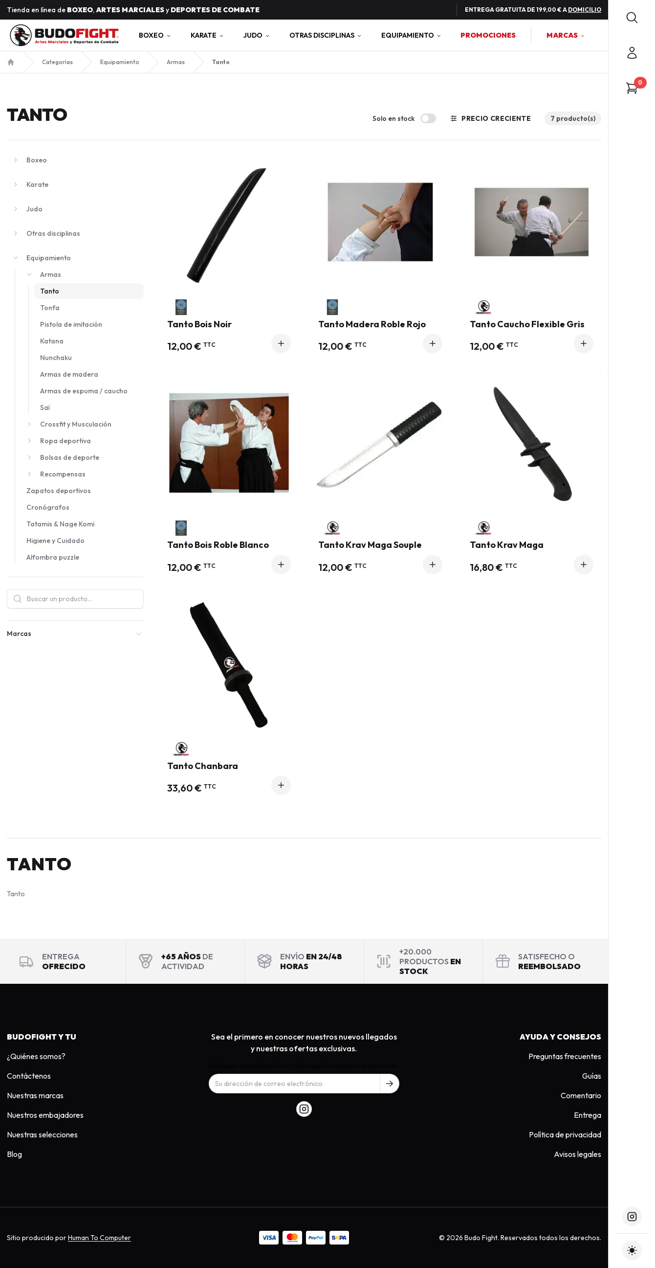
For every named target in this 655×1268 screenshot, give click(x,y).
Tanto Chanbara (229, 766)
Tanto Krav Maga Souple (380, 545)
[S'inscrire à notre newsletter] (389, 1083)
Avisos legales (577, 1154)
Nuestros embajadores (45, 1115)
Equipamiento (411, 35)
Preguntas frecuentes (564, 1056)
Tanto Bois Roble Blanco (229, 545)
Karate (207, 35)
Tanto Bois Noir (229, 324)
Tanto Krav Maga (531, 545)
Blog (14, 1154)
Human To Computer (99, 1237)
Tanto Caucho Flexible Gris (531, 324)
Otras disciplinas (325, 35)
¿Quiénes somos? (36, 1056)
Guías (591, 1076)
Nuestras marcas (35, 1095)
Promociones (488, 35)
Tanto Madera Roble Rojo (380, 324)
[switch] (428, 118)
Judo (256, 35)
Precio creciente (490, 118)
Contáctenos (29, 1076)
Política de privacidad (565, 1134)
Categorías (57, 62)
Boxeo (155, 35)
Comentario (581, 1095)
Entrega (587, 1115)
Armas (176, 62)
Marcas (566, 35)
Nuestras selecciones (42, 1134)
